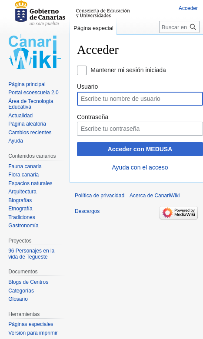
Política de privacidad (99, 196)
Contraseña (92, 116)
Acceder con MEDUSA (140, 149)
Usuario (87, 86)
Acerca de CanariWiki (155, 196)
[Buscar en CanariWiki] (179, 27)
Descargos (87, 211)
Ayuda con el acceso (140, 167)
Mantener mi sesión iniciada (128, 69)
